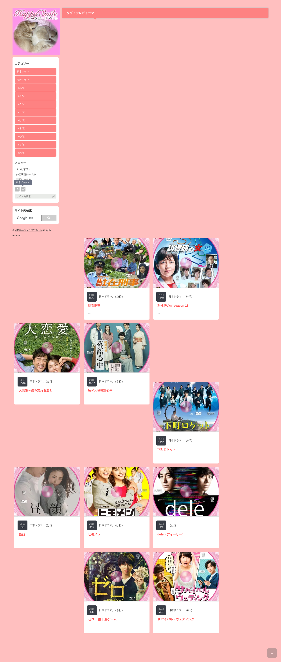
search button (23, 189)
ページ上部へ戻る (272, 653)
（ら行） (22, 144)
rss (17, 189)
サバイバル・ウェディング (175, 619)
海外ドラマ (23, 79)
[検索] (26, 218)
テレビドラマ (23, 169)
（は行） (22, 120)
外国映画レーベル (26, 174)
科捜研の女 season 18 (173, 305)
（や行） (22, 136)
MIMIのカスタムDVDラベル (28, 230)
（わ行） (22, 152)
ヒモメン (94, 534)
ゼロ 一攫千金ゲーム (102, 619)
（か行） (22, 96)
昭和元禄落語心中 (100, 390)
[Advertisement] (47, 265)
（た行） (22, 112)
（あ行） (22, 87)
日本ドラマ (23, 71)
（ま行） (22, 128)
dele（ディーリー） (171, 534)
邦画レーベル (23, 179)
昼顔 (22, 534)
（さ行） (22, 104)
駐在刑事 (94, 305)
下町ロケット (166, 449)
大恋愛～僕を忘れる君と (35, 390)
